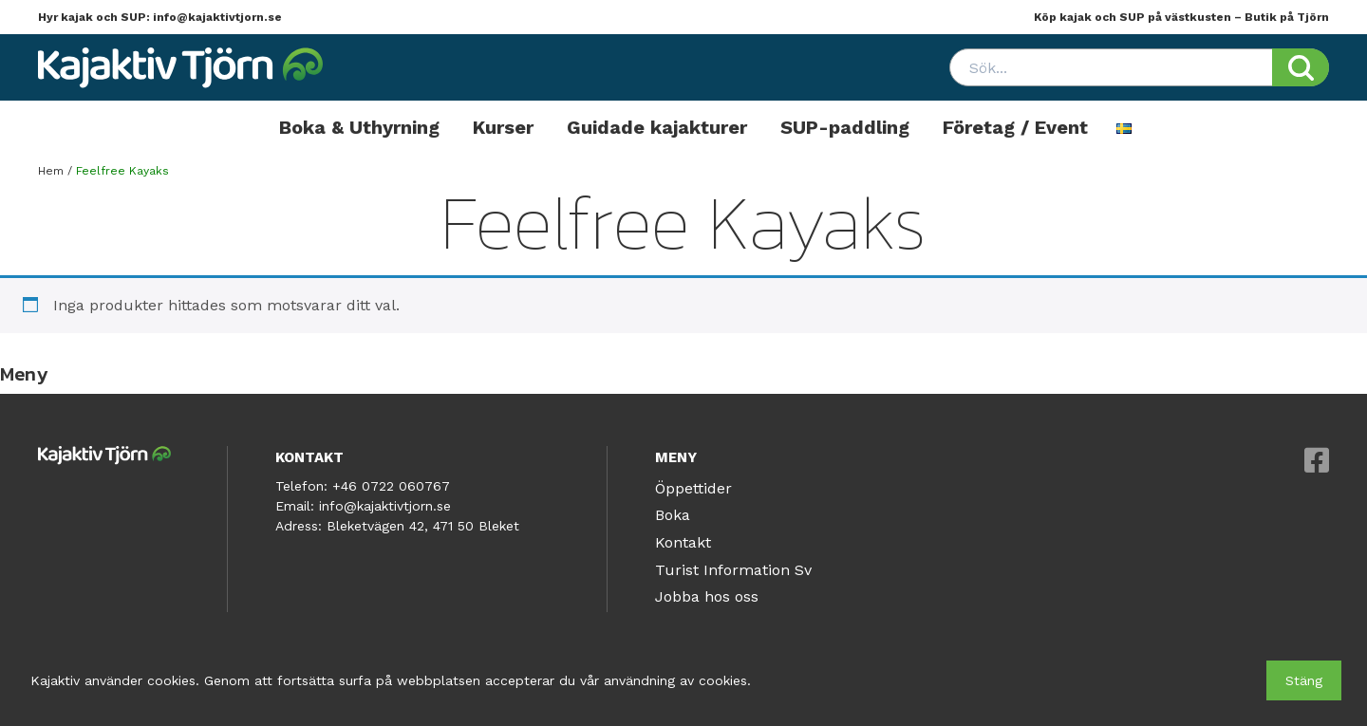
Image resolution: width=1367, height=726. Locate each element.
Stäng (1303, 680)
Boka (672, 515)
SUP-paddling (844, 127)
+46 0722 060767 (391, 485)
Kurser (503, 127)
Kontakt (683, 542)
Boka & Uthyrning (359, 127)
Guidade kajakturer (657, 127)
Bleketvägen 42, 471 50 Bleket (423, 525)
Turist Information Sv (733, 570)
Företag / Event (1015, 127)
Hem (51, 170)
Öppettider (693, 488)
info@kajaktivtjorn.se (217, 17)
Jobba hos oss (706, 596)
